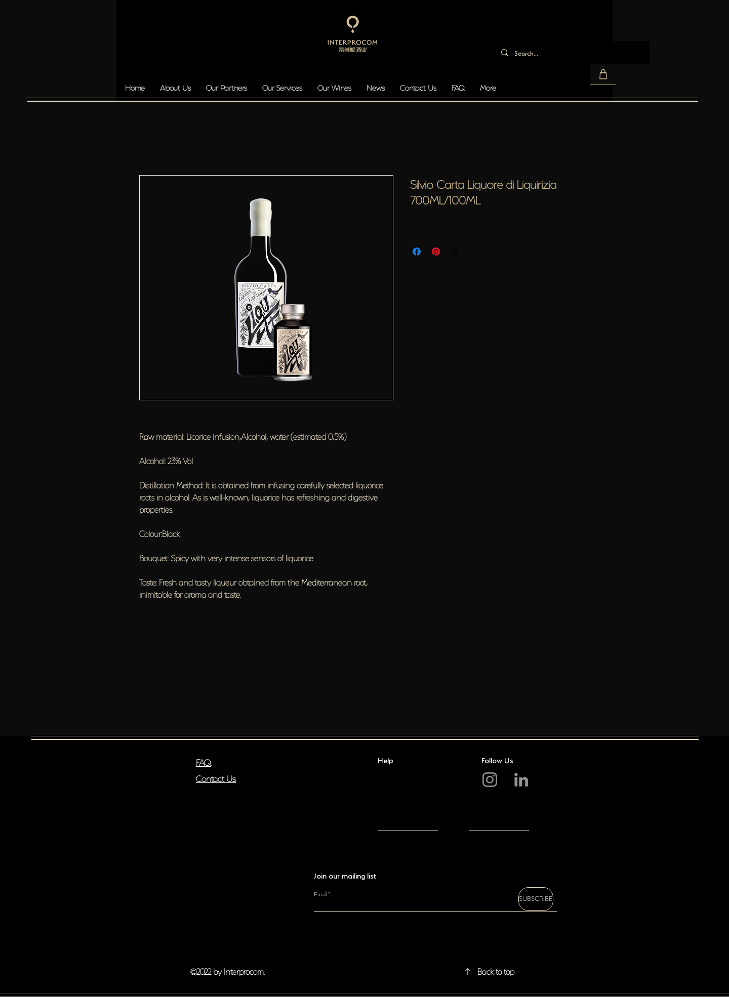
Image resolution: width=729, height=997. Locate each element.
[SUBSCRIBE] (535, 899)
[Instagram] (490, 780)
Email (320, 894)
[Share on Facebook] (417, 251)
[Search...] (571, 52)
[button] (603, 74)
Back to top (495, 970)
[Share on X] (455, 251)
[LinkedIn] (521, 780)
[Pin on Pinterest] (436, 251)
